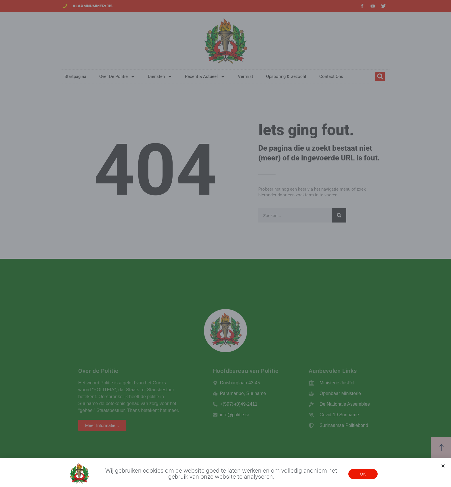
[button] (443, 469)
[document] (225, 243)
